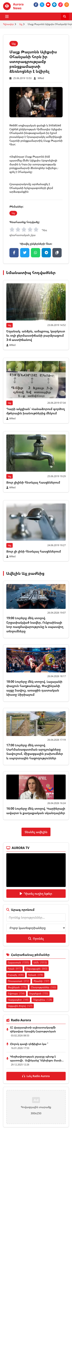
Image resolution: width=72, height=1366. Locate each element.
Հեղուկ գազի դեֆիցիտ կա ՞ (29, 1044)
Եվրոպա (16, 993)
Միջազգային (36, 968)
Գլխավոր (8, 24)
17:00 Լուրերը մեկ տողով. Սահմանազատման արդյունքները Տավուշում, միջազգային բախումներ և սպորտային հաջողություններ (34, 751)
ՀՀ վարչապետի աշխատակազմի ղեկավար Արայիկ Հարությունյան (33, 1029)
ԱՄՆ (40, 962)
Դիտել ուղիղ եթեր (36, 893)
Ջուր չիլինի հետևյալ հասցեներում (33, 482)
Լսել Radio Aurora (36, 1076)
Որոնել (36, 938)
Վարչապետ (18, 999)
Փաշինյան (17, 987)
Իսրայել (16, 974)
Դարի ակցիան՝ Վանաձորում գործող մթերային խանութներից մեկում (35, 411)
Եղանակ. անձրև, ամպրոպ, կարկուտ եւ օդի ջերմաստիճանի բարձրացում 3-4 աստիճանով (35, 335)
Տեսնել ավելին (36, 832)
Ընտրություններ (43, 987)
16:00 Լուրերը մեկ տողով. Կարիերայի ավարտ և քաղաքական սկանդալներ (35, 810)
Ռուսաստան (18, 981)
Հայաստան (18, 962)
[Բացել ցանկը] (7, 16)
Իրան (14, 968)
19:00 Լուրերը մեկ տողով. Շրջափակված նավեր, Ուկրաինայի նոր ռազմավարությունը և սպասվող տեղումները (34, 624)
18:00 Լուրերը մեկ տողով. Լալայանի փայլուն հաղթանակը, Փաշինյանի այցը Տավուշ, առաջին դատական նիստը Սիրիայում (34, 688)
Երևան (35, 974)
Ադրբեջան (38, 993)
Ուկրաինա (42, 999)
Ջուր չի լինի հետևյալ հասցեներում (33, 551)
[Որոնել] (65, 16)
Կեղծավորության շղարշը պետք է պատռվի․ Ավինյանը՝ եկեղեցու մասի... (37, 1058)
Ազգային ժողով (20, 1005)
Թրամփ (41, 981)
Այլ (20, 24)
